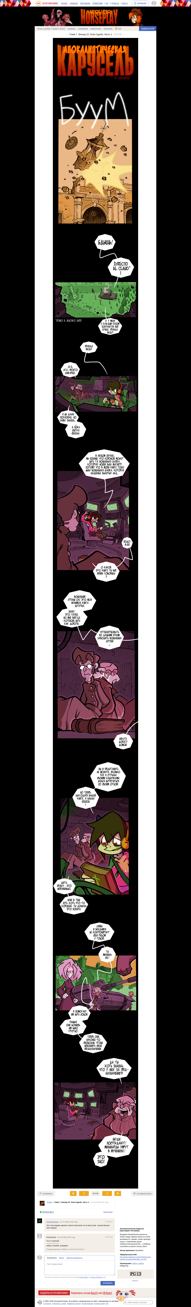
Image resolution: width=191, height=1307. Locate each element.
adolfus (141, 1263)
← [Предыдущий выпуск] (67, 34)
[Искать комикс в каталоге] (125, 1302)
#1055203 (109, 1221)
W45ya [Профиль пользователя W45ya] (50, 1202)
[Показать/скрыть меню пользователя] (153, 3)
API (107, 3)
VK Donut (107, 1293)
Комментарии (95, 29)
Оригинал (108, 1212)
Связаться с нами (59, 1304)
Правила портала (74, 1304)
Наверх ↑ (135, 1281)
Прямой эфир (98, 3)
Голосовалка (85, 3)
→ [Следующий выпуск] (124, 34)
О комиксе (71, 29)
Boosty (125, 3)
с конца (55, 29)
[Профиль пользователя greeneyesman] (40, 1220)
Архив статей (99, 1304)
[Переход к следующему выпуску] (95, 613)
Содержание (83, 29)
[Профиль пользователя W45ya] (42, 1203)
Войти (61, 1258)
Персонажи (108, 29)
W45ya (135, 1263)
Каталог (64, 3)
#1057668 (109, 1237)
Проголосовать (48, 1212)
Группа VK (115, 3)
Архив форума (87, 1304)
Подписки (74, 3)
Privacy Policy (83, 1277)
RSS (119, 29)
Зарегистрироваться (74, 1258)
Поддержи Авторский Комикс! (54, 1292)
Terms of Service (96, 1277)
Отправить (108, 1283)
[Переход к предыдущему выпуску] (50, 613)
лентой (62, 29)
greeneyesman (52, 1222)
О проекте (47, 1304)
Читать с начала (43, 29)
